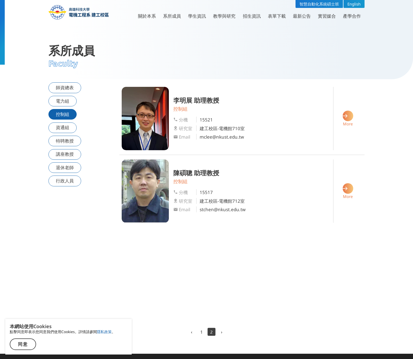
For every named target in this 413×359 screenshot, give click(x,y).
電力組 (62, 101)
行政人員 (65, 181)
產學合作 (352, 16)
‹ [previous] (191, 331)
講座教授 (65, 154)
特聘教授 (65, 141)
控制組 (62, 114)
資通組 (62, 127)
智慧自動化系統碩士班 (319, 4)
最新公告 (302, 16)
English (354, 4)
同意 (23, 344)
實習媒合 (327, 16)
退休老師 (65, 167)
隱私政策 (104, 331)
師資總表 (65, 87)
